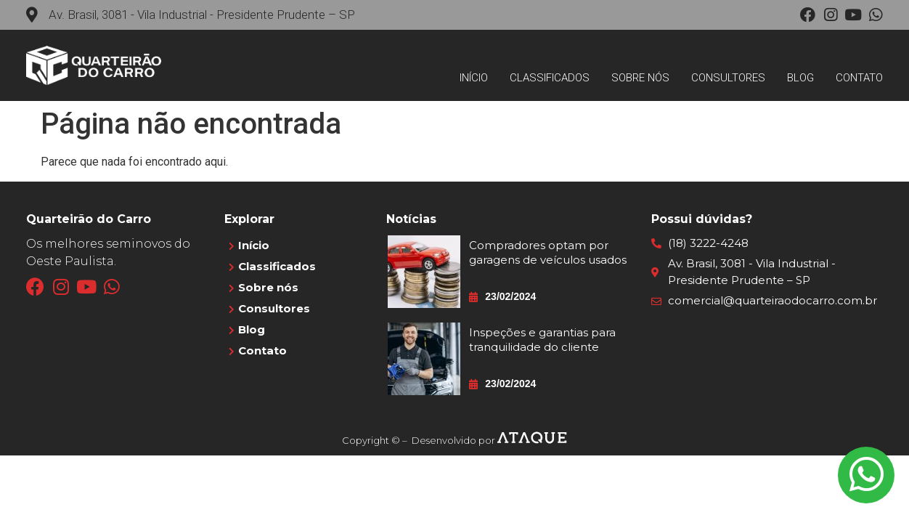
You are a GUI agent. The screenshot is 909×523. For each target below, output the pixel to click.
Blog (800, 77)
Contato (859, 77)
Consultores (728, 77)
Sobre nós (640, 77)
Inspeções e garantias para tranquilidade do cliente (542, 339)
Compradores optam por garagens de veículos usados (548, 252)
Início (474, 77)
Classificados (550, 77)
